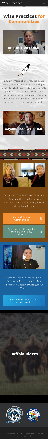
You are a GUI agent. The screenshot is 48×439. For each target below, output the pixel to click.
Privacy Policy (27, 436)
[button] (44, 3)
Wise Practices (12, 3)
